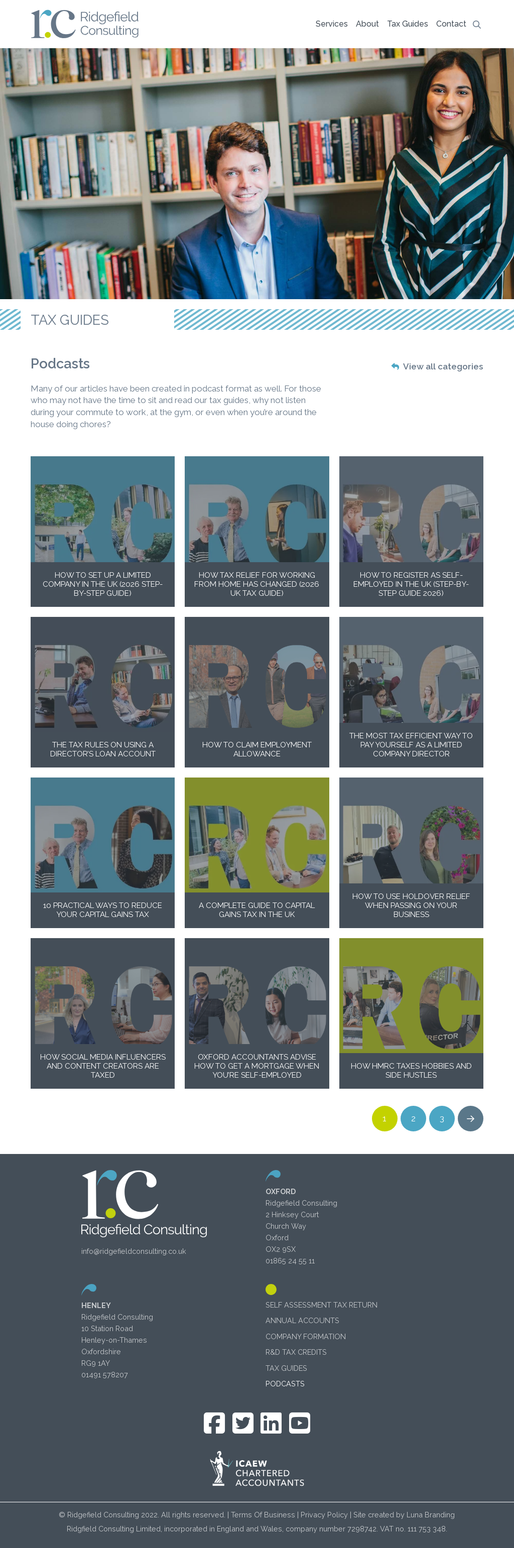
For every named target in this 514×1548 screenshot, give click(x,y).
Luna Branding (431, 1514)
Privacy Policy (324, 1514)
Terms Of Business (263, 1514)
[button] (332, 24)
